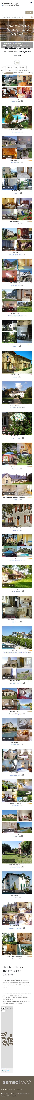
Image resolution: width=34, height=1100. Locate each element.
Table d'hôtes (16, 70)
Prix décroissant (19, 72)
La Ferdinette (15, 806)
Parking (25, 70)
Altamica (15, 346)
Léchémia (15, 530)
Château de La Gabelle (15, 683)
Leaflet (3, 1068)
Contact (17, 1093)
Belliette (15, 377)
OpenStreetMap (5, 1070)
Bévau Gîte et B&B (15, 438)
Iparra (15, 897)
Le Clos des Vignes (15, 867)
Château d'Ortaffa (15, 775)
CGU (12, 1093)
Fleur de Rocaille (15, 132)
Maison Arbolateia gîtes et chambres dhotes (15, 652)
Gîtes (22, 1093)
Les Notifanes (15, 162)
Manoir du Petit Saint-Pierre (15, 316)
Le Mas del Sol (15, 836)
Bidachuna (15, 959)
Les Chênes (15, 193)
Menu (29, 12)
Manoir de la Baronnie (15, 407)
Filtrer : (3, 67)
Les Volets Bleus (15, 744)
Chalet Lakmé (15, 224)
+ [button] (3, 1008)
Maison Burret (15, 101)
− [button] (3, 1011)
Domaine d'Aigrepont (15, 714)
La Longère (15, 499)
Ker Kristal (15, 469)
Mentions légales (5, 1093)
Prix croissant (8, 72)
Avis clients (28, 72)
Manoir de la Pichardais (15, 254)
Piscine (8, 70)
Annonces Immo (12, 1095)
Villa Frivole (15, 622)
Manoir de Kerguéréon (15, 928)
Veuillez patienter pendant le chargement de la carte (7, 1039)
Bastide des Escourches (15, 561)
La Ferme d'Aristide (15, 591)
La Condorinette (15, 285)
